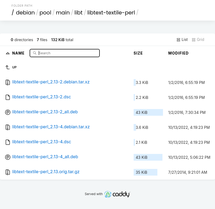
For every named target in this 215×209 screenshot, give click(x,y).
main (63, 12)
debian (25, 12)
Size (138, 53)
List (182, 39)
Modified (178, 53)
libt (78, 12)
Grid (198, 39)
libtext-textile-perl (111, 12)
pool (45, 12)
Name (19, 53)
